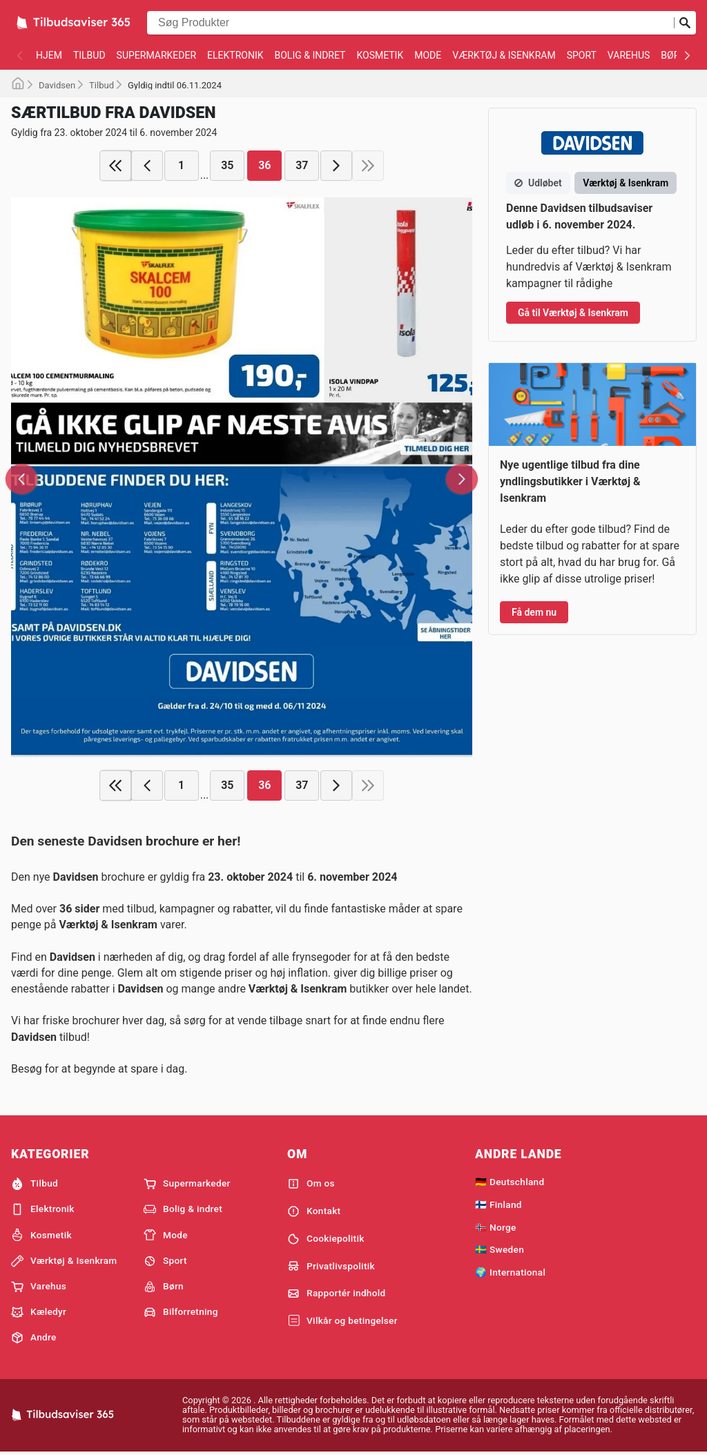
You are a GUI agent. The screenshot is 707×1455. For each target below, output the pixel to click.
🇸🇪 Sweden (499, 1249)
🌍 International (510, 1272)
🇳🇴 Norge (495, 1227)
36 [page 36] (264, 165)
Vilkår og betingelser (342, 1321)
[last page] (368, 165)
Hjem (49, 55)
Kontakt (313, 1211)
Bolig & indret (309, 55)
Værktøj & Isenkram (503, 55)
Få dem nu (534, 612)
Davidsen (57, 85)
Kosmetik (379, 55)
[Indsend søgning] (685, 23)
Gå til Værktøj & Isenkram (573, 312)
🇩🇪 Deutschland (509, 1181)
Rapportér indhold (336, 1293)
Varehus (629, 55)
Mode (427, 55)
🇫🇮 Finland (498, 1204)
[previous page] (147, 165)
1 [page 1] (181, 165)
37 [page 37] (302, 165)
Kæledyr (38, 1312)
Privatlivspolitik (331, 1266)
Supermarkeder (156, 55)
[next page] (336, 165)
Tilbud (89, 55)
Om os (311, 1184)
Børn (673, 55)
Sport (582, 55)
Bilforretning (181, 1312)
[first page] (115, 165)
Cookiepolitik (326, 1239)
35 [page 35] (227, 165)
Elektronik (235, 55)
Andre (34, 1337)
